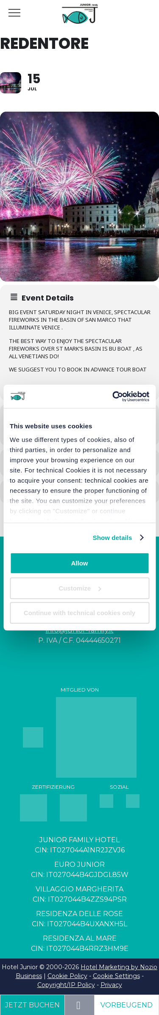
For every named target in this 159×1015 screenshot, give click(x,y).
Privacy (111, 985)
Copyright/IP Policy (66, 985)
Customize (80, 588)
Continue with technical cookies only (79, 612)
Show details (112, 537)
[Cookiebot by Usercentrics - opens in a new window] (113, 396)
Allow (79, 563)
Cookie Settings (116, 976)
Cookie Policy (67, 976)
